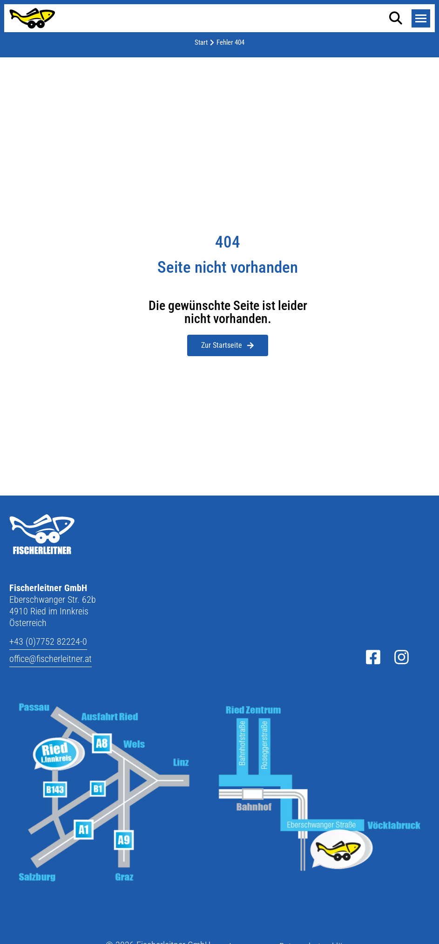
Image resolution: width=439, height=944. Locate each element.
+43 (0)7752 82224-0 (48, 641)
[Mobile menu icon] (421, 18)
